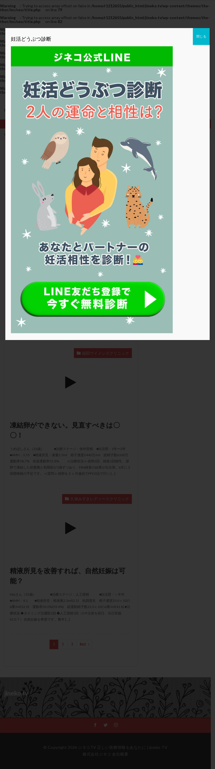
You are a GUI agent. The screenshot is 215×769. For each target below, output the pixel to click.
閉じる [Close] (201, 36)
